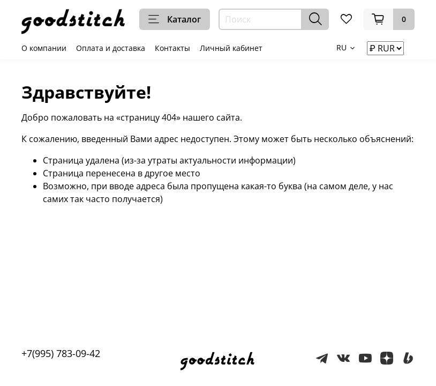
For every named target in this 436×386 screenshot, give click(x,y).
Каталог (174, 19)
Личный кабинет (231, 48)
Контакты (172, 48)
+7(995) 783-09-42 (60, 353)
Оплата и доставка (110, 48)
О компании (43, 48)
